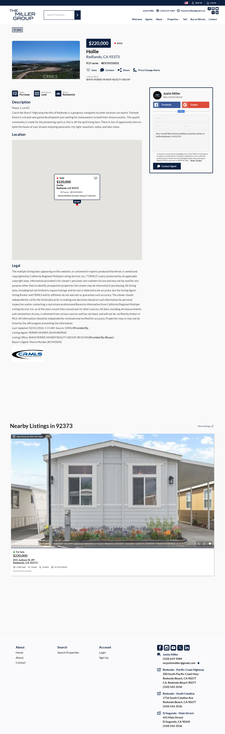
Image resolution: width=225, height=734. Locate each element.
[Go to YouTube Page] (217, 8)
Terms (192, 160)
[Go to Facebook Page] (209, 8)
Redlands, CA (97, 56)
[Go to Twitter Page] (213, 12)
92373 (114, 56)
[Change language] (186, 2)
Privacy (199, 160)
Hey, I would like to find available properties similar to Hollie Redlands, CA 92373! (181, 141)
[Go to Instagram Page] (213, 8)
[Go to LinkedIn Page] (217, 12)
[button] (77, 15)
